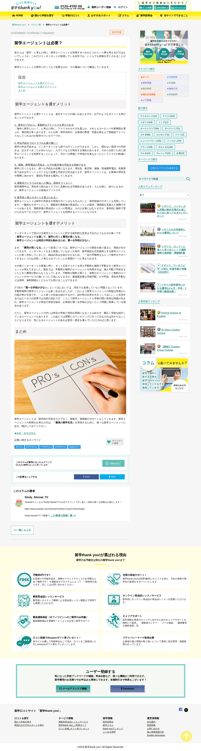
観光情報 (147, 88)
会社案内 (151, 722)
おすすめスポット (100, 15)
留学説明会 (146, 15)
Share (86, 477)
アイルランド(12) (148, 116)
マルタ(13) (145, 153)
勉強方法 (173, 88)
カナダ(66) (145, 134)
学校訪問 (173, 94)
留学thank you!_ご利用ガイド (72, 725)
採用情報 (151, 725)
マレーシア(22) (163, 153)
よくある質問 (109, 732)
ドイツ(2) (179, 134)
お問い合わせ (153, 728)
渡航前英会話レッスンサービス (73, 722)
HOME (19, 15)
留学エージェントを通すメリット (36, 83)
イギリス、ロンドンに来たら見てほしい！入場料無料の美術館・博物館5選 (171, 249)
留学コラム (108, 725)
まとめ (21, 90)
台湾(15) (180, 153)
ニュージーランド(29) (150, 141)
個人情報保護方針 (155, 732)
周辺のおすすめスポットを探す (29, 725)
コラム (125, 15)
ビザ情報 (147, 100)
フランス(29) (146, 147)
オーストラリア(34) (149, 128)
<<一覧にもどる (22, 530)
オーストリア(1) (172, 128)
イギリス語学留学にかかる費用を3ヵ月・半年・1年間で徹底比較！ (171, 288)
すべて (146, 77)
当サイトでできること (176, 15)
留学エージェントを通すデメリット (37, 86)
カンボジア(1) (162, 134)
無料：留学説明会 (25, 433)
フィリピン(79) (174, 141)
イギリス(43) (146, 122)
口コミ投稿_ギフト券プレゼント (74, 728)
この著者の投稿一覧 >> (63, 515)
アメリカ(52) (169, 116)
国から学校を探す (44, 15)
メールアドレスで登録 (73, 688)
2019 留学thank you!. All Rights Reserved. (101, 747)
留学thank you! (19, 25)
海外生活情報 (149, 94)
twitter (112, 477)
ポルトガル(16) (165, 147)
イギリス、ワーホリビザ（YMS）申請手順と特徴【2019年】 (171, 268)
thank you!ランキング (113, 728)
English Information (156, 735)
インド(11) (163, 122)
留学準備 (147, 83)
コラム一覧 (36, 25)
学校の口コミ (72, 15)
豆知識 (172, 83)
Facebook (127, 688)
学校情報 (173, 77)
